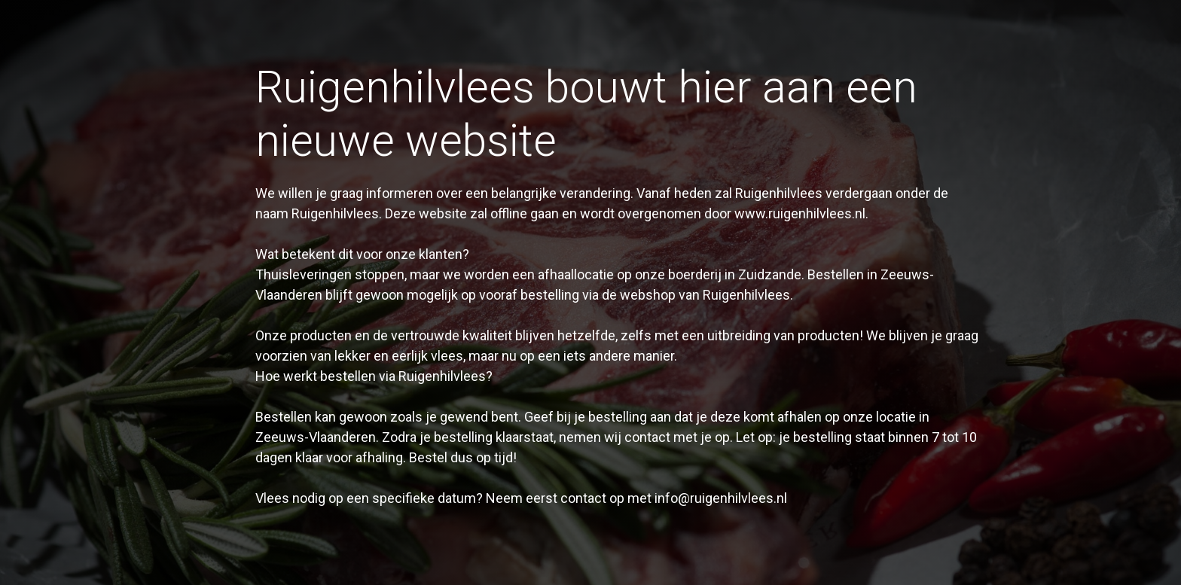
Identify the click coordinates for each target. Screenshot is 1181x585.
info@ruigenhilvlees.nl (721, 498)
